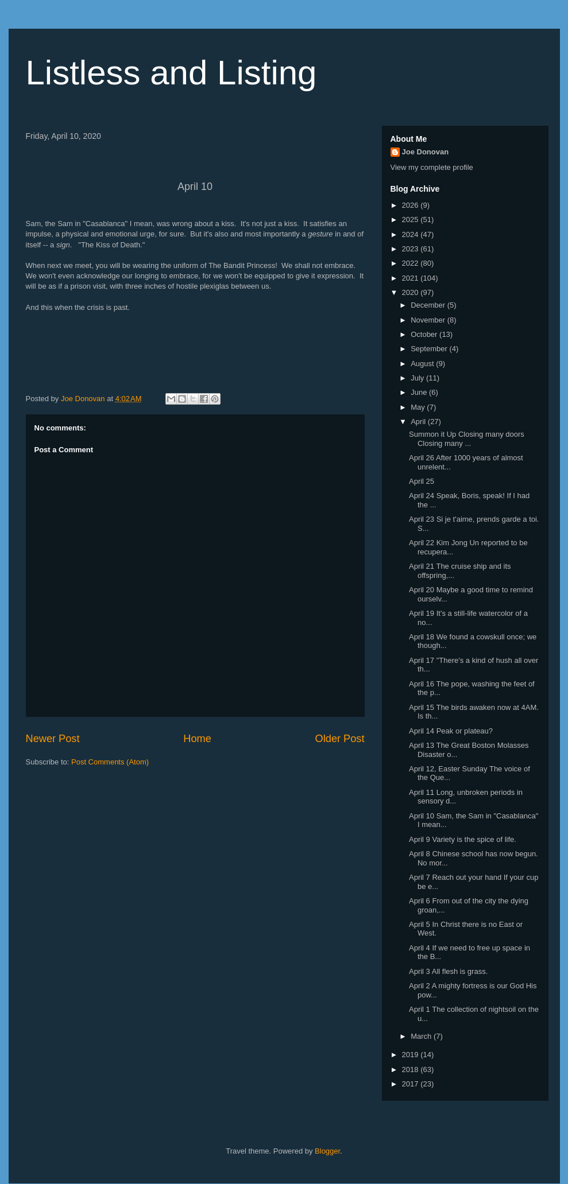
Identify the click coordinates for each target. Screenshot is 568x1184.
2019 (411, 1054)
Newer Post (53, 738)
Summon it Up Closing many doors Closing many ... (466, 439)
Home (197, 738)
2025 (411, 219)
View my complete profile (432, 167)
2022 (411, 263)
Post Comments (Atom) (110, 762)
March (422, 1036)
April (419, 421)
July (418, 378)
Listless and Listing (171, 72)
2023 (411, 248)
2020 (411, 292)
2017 (411, 1084)
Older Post (340, 738)
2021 (411, 278)
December (429, 305)
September (430, 348)
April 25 (421, 481)
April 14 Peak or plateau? (451, 731)
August (423, 363)
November (429, 320)
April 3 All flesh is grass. (448, 971)
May (419, 407)
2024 (411, 234)
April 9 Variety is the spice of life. (462, 839)
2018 (411, 1069)
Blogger (327, 1151)
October (425, 334)
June (420, 392)
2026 (411, 205)
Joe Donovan (425, 151)
